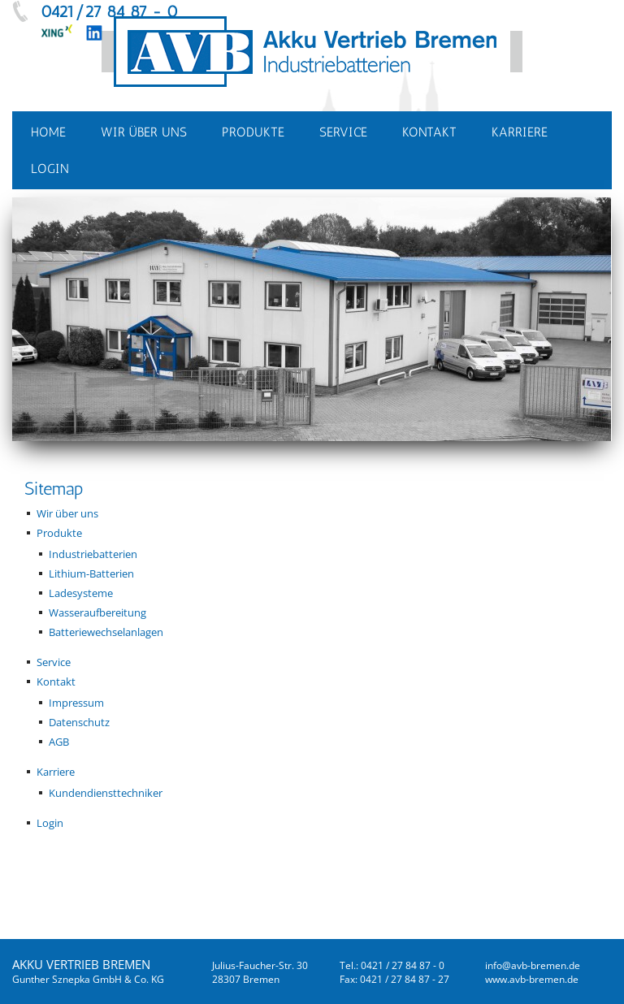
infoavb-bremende (532, 965)
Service (54, 662)
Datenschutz (79, 722)
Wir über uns (67, 513)
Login (50, 823)
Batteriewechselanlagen (106, 632)
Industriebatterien (93, 554)
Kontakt (56, 681)
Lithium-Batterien (91, 573)
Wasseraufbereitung (97, 612)
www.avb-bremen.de (531, 979)
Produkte (59, 533)
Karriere (56, 771)
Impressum (76, 702)
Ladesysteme (81, 593)
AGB (59, 741)
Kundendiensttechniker (105, 792)
